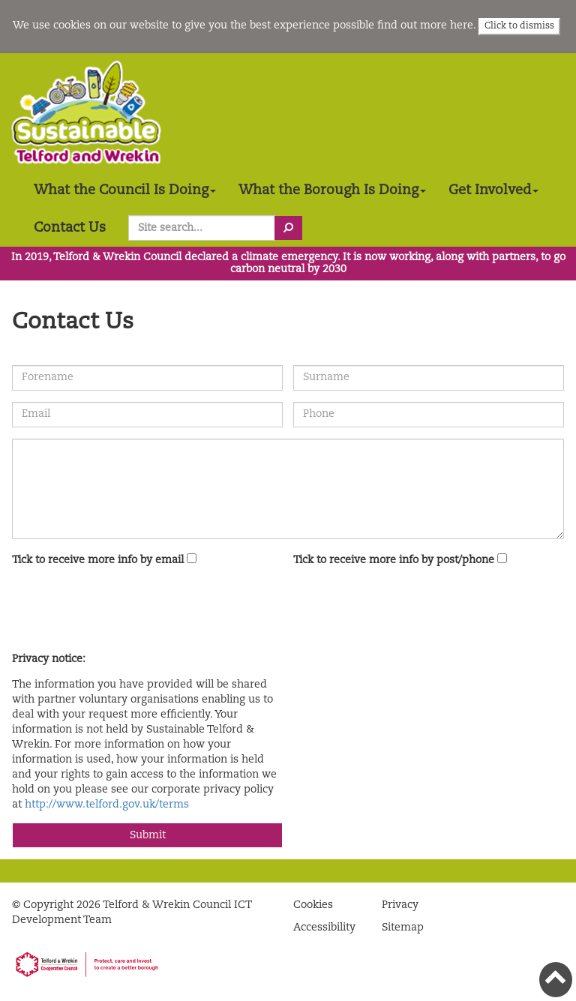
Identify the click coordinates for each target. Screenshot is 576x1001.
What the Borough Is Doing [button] (332, 190)
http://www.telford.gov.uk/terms (107, 804)
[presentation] (126, 612)
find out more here (425, 25)
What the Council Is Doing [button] (125, 190)
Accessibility (324, 927)
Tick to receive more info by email (98, 560)
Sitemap (403, 927)
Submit (148, 835)
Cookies (313, 905)
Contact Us (70, 228)
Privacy (400, 905)
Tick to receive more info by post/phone (393, 560)
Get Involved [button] (493, 190)
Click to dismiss (519, 26)
